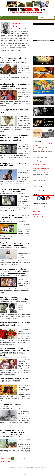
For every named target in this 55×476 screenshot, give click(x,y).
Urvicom (29, 474)
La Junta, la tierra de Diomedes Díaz (41, 168)
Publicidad (21, 467)
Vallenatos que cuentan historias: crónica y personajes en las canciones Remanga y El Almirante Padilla (15, 271)
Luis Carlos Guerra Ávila (19, 29)
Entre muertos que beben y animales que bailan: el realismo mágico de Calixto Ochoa (14, 217)
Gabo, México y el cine (38, 189)
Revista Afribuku (36, 211)
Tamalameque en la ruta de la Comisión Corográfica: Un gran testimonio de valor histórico (12, 432)
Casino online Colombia (38, 216)
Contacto (11, 467)
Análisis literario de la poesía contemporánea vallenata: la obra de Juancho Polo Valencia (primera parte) (14, 352)
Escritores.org (36, 214)
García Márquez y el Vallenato (39, 164)
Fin (9, 461)
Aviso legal (26, 467)
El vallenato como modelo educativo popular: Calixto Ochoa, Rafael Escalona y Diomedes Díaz (14, 138)
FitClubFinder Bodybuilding (39, 206)
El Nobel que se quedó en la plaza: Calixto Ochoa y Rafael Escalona (13, 190)
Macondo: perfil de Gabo (38, 160)
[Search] (46, 17)
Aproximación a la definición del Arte (41, 172)
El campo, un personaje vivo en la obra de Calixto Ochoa (13, 165)
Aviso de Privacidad (42, 467)
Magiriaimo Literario (16, 24)
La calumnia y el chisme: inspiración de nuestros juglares (14, 85)
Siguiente (3, 461)
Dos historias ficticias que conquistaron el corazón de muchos (14, 298)
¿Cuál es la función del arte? (39, 149)
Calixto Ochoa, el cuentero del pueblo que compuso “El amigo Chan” (14, 244)
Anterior (8, 458)
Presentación (16, 467)
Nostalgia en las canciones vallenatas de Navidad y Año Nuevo (15, 324)
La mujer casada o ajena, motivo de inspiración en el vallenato (14, 380)
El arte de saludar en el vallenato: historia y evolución (13, 59)
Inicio (2, 458)
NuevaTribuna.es (36, 208)
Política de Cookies (33, 467)
